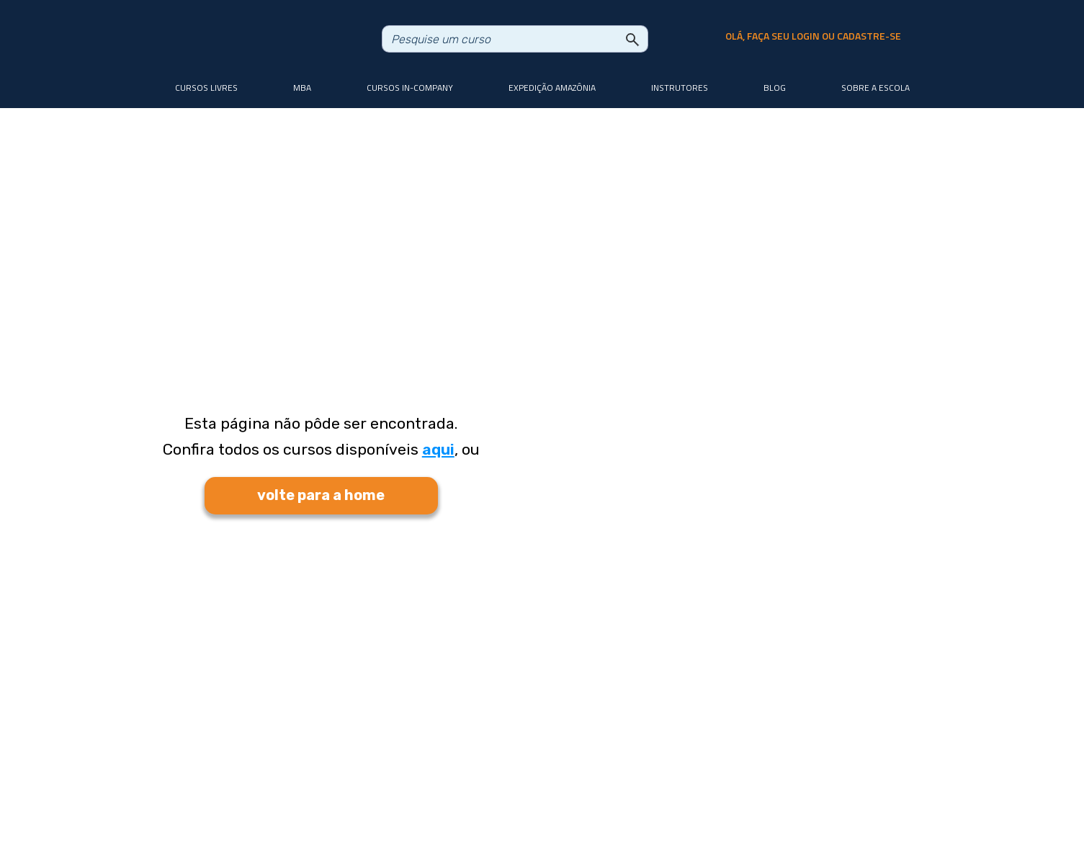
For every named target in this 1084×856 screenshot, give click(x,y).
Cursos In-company (410, 87)
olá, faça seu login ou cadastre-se (813, 36)
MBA (302, 87)
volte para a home (321, 495)
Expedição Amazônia (552, 87)
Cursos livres (206, 87)
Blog (774, 87)
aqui (438, 449)
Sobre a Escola (875, 87)
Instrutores (679, 87)
